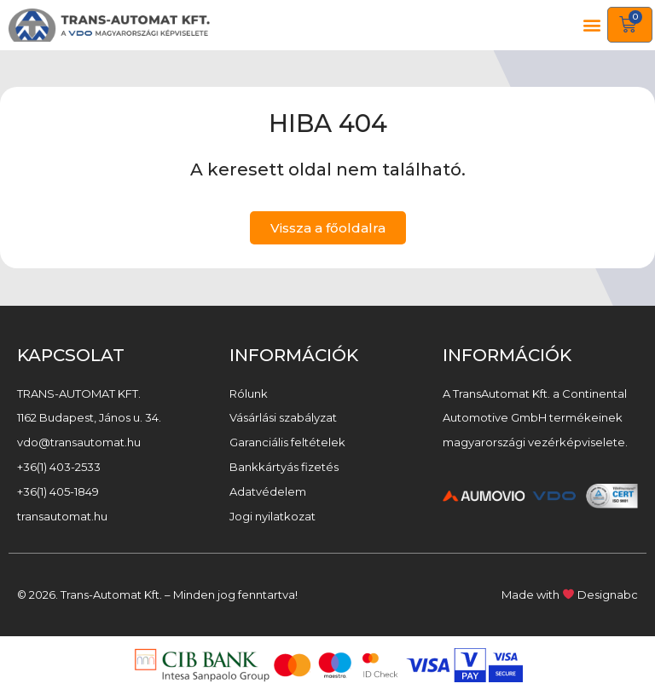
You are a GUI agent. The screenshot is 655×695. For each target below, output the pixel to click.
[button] (592, 25)
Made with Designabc (569, 594)
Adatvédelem (267, 491)
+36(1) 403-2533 (59, 467)
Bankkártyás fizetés (284, 467)
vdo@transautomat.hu (79, 442)
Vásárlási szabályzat (283, 417)
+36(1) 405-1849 (58, 491)
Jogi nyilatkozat (272, 516)
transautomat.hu (62, 516)
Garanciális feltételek (287, 442)
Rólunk (248, 393)
